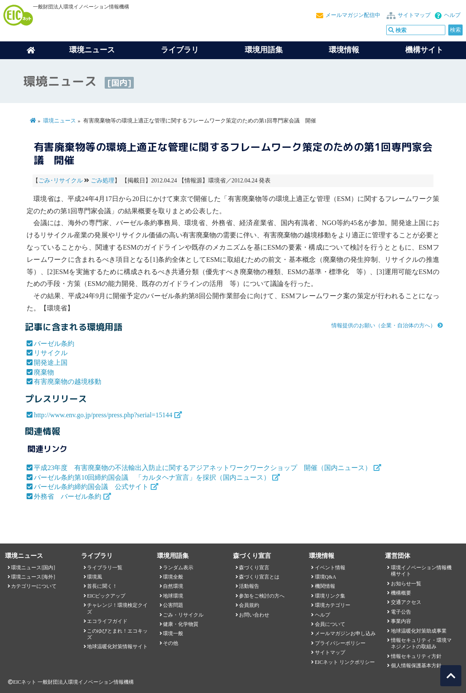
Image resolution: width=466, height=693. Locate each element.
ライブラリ (180, 50)
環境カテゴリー (332, 605)
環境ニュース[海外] (33, 577)
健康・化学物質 (180, 624)
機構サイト (424, 50)
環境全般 (173, 577)
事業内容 (401, 621)
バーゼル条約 (54, 343)
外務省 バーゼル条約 (67, 496)
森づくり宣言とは (259, 577)
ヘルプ (452, 15)
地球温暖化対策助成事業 (419, 631)
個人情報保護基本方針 (416, 666)
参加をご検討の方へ (261, 596)
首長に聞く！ (102, 586)
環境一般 (173, 633)
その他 (170, 643)
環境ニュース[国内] (33, 568)
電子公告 (401, 612)
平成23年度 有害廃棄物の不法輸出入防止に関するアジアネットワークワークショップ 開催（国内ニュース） (202, 467)
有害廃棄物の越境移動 (67, 381)
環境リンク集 (330, 596)
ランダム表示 (178, 568)
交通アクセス (406, 602)
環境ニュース (59, 121)
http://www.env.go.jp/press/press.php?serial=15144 (103, 415)
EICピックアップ (106, 596)
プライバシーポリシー (340, 643)
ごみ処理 (102, 180)
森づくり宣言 (254, 568)
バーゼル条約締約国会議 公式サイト (91, 486)
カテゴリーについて (34, 586)
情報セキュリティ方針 (416, 656)
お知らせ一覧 (406, 584)
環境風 (94, 577)
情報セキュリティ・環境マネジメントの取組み (421, 643)
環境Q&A (325, 577)
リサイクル (51, 352)
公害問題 (173, 605)
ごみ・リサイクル (183, 615)
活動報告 (249, 586)
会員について (330, 624)
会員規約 (249, 605)
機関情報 (325, 586)
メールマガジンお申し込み (345, 633)
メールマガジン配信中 (352, 15)
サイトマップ (414, 15)
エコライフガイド (107, 621)
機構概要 (401, 593)
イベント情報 (330, 568)
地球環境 (173, 596)
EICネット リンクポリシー (345, 662)
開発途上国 (51, 362)
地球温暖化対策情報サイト (117, 647)
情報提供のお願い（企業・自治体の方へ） (383, 326)
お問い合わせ (254, 615)
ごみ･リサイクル (60, 180)
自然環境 (173, 586)
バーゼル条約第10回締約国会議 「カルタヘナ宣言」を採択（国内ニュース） (152, 477)
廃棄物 (44, 372)
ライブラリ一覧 (104, 568)
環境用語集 (264, 50)
